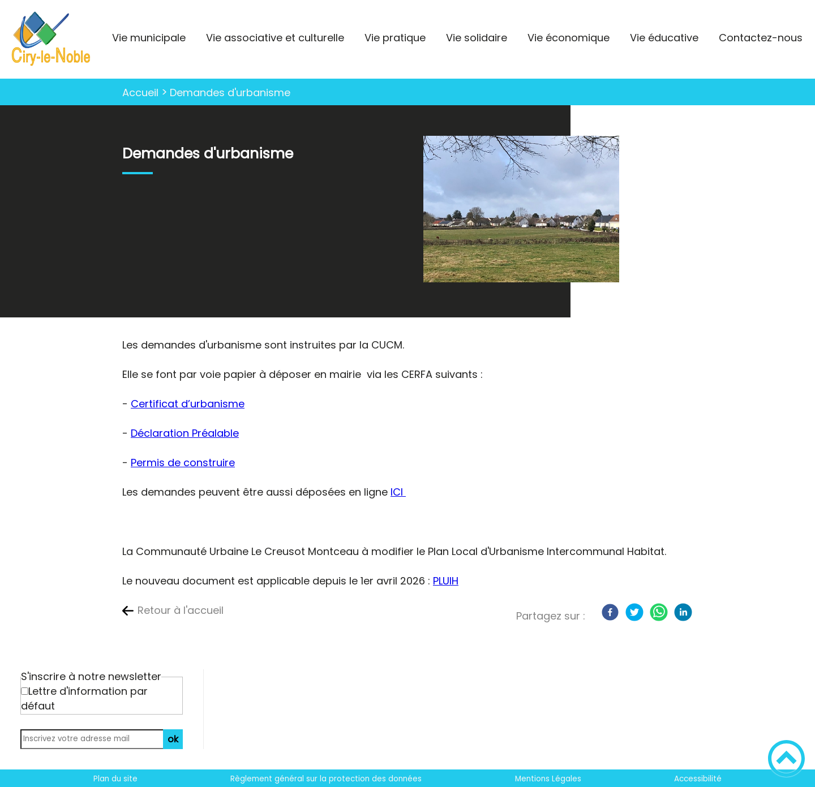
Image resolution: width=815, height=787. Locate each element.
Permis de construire (183, 462)
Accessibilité (698, 778)
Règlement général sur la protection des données (326, 778)
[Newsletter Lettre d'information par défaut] (24, 691)
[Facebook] (610, 612)
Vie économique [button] (568, 38)
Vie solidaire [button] (476, 38)
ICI (398, 492)
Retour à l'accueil (181, 610)
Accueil (140, 92)
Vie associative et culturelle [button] (275, 38)
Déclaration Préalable (185, 433)
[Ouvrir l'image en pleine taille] (521, 211)
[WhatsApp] (658, 612)
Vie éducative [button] (664, 38)
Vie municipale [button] (149, 38)
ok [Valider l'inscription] (173, 739)
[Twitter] (634, 612)
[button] (786, 758)
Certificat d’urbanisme (187, 404)
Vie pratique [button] (395, 38)
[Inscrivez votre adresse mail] (96, 739)
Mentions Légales (548, 778)
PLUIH (445, 581)
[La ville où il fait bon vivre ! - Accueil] (51, 39)
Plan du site (115, 778)
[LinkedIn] (683, 612)
